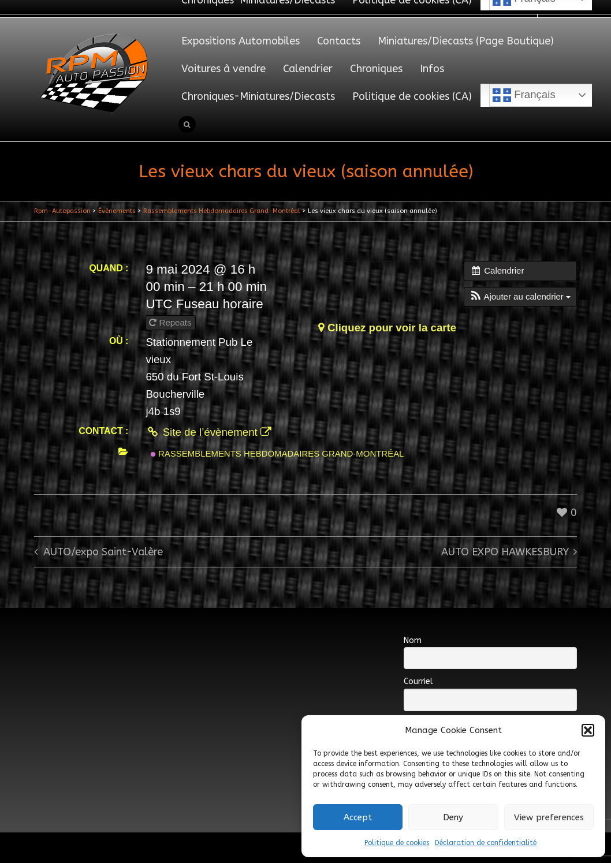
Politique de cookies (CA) (412, 96)
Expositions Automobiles (240, 41)
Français (524, 95)
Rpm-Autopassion (62, 211)
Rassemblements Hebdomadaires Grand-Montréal (277, 453)
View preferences (549, 817)
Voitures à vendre (223, 68)
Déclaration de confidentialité (486, 843)
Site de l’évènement (208, 432)
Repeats (171, 322)
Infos (432, 68)
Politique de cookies (396, 843)
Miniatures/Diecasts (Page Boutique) (466, 41)
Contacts (338, 41)
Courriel (418, 681)
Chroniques (376, 68)
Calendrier (308, 68)
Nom (413, 640)
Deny (453, 817)
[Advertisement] (244, 651)
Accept (358, 817)
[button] (588, 730)
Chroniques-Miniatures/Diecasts (258, 96)
